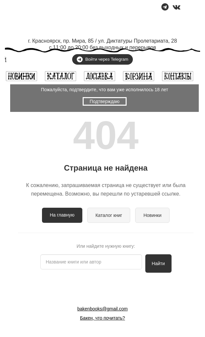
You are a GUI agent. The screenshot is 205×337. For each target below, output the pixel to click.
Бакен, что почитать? (102, 318)
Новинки (152, 215)
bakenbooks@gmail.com (102, 308)
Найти (158, 263)
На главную (62, 215)
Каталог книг (108, 215)
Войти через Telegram (102, 59)
